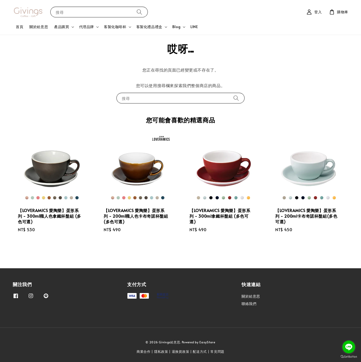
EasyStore (207, 342)
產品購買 (61, 27)
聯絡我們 (249, 303)
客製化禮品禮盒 (149, 27)
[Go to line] (348, 347)
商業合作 (144, 351)
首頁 (19, 26)
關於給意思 (38, 26)
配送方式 (200, 351)
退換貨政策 (180, 351)
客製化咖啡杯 (115, 27)
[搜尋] (139, 12)
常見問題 (217, 351)
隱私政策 (161, 351)
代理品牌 (86, 27)
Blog (176, 27)
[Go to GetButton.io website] (349, 356)
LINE (194, 26)
